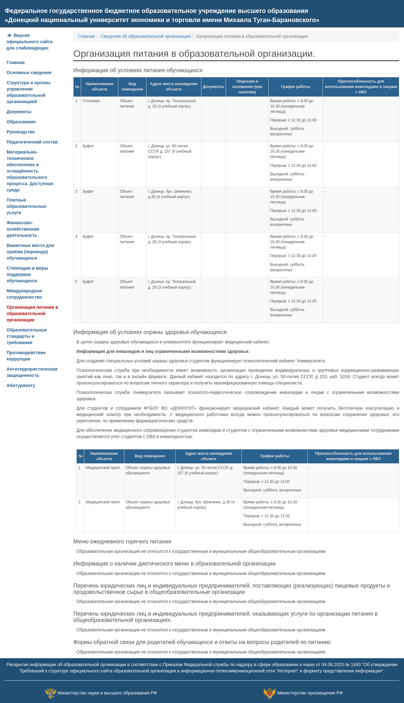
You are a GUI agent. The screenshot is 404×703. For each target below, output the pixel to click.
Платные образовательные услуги (26, 206)
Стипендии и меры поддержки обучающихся (27, 274)
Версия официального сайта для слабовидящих (29, 41)
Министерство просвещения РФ (309, 692)
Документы (19, 111)
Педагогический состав (32, 141)
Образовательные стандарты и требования (27, 336)
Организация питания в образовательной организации (32, 313)
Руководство (21, 131)
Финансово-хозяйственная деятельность (23, 229)
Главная (16, 62)
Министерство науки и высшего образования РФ (107, 692)
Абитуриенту (21, 385)
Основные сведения (29, 72)
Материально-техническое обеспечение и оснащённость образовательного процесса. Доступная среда (30, 170)
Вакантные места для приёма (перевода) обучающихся (30, 252)
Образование (21, 121)
